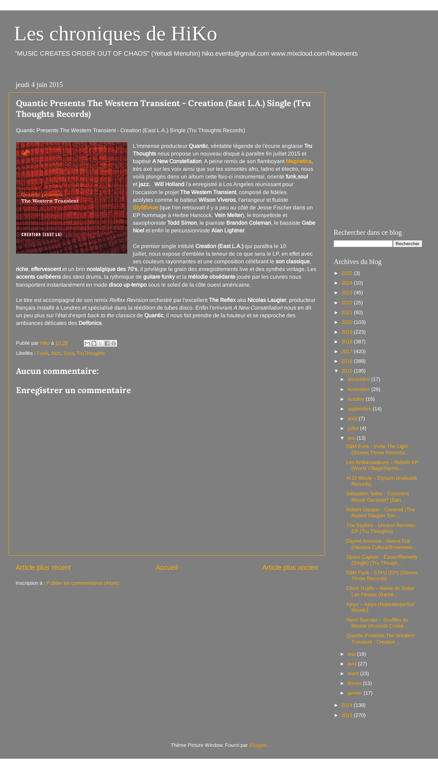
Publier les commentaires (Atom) (83, 583)
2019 (347, 332)
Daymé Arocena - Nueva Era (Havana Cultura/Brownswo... (381, 544)
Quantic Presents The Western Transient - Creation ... (380, 638)
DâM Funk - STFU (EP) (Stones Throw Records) (381, 575)
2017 (347, 351)
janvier (356, 693)
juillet (354, 428)
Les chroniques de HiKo (115, 33)
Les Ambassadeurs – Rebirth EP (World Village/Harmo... (382, 465)
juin (352, 438)
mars (354, 673)
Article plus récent (43, 567)
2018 (347, 341)
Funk (42, 353)
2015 (347, 371)
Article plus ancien (290, 567)
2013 (347, 715)
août (353, 418)
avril (353, 663)
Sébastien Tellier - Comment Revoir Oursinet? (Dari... (377, 496)
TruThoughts (90, 353)
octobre (357, 399)
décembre (359, 379)
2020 (347, 322)
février (355, 683)
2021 (347, 312)
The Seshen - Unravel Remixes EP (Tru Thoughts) (380, 528)
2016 (347, 361)
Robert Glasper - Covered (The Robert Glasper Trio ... (380, 512)
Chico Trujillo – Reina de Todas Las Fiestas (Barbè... (380, 591)
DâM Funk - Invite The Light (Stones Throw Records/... (377, 449)
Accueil (167, 567)
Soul (69, 353)
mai (352, 654)
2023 (347, 292)
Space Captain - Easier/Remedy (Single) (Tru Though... (381, 560)
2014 (347, 705)
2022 (347, 302)
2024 (347, 283)
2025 (347, 273)
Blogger (257, 745)
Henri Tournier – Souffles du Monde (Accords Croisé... (377, 623)
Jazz (56, 353)
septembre (360, 409)
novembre (359, 389)
